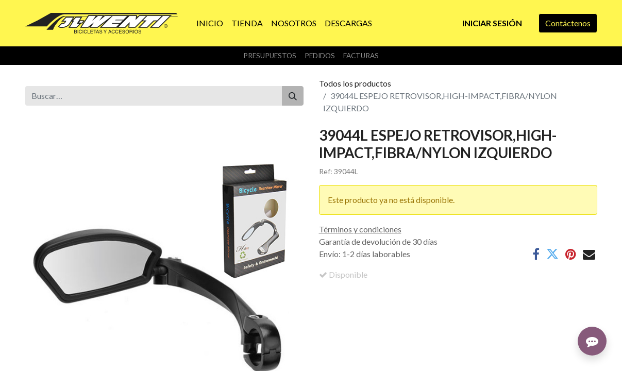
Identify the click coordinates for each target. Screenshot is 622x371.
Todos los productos (355, 83)
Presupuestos (269, 56)
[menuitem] (209, 23)
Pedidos (320, 56)
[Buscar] (293, 96)
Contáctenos (568, 23)
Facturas (361, 56)
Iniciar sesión (492, 23)
